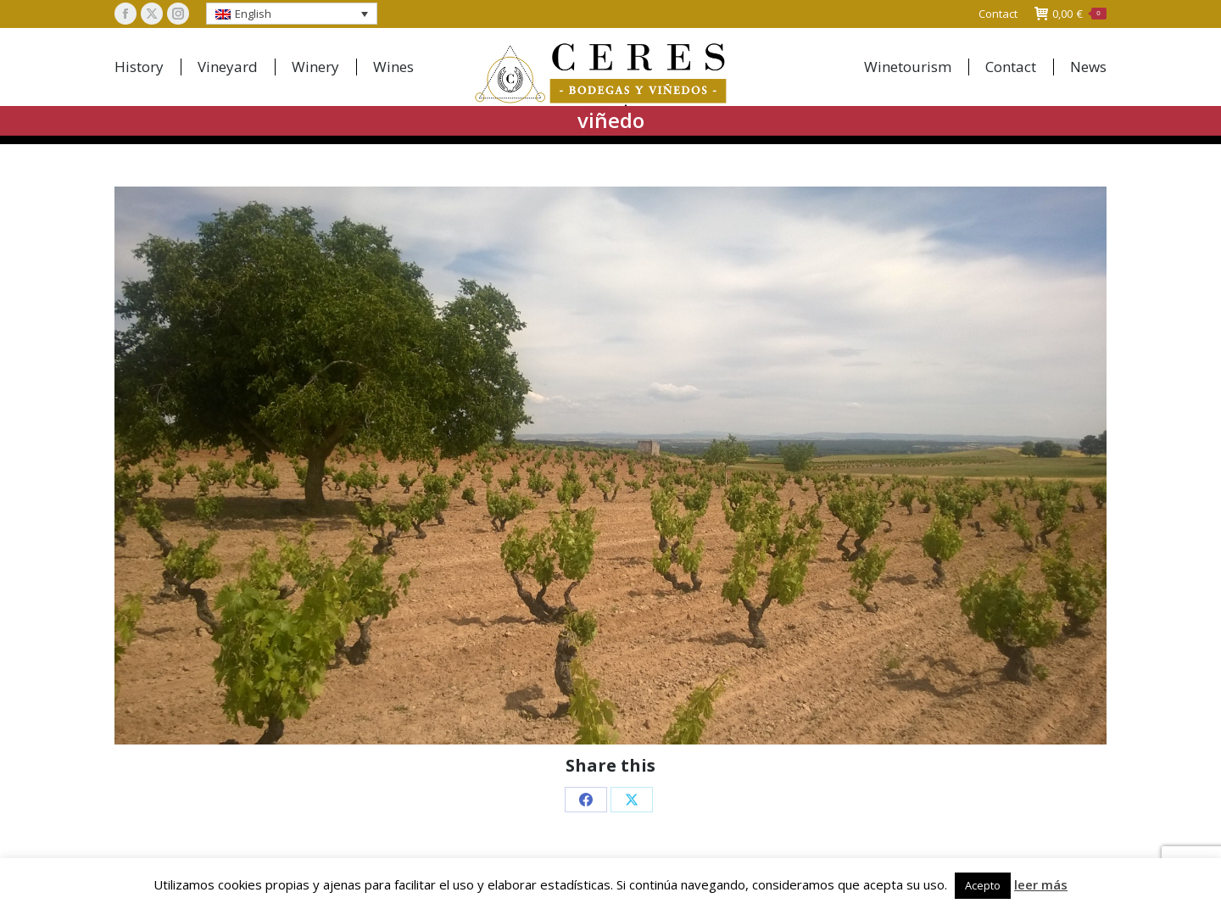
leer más (1041, 884)
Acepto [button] (983, 885)
